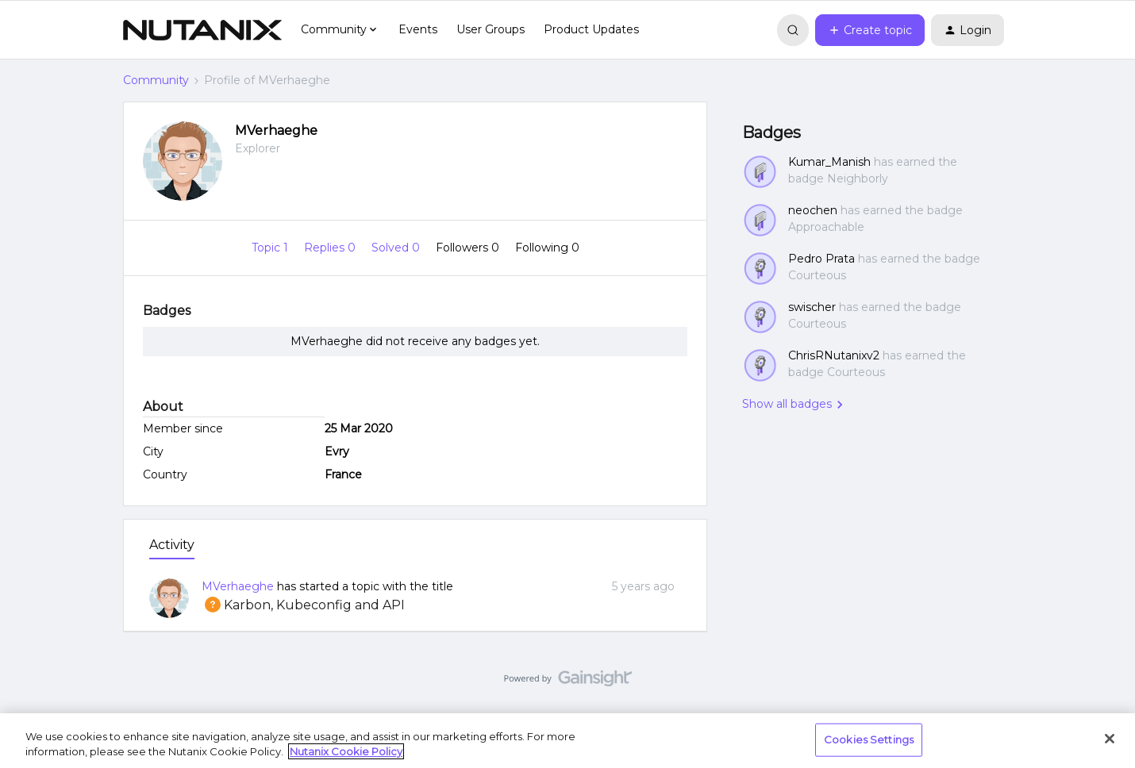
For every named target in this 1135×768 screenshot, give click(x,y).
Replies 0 (331, 247)
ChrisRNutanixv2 (833, 355)
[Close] (1109, 738)
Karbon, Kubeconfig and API (303, 604)
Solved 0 (397, 247)
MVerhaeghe (276, 130)
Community (156, 80)
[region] (567, 740)
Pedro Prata (821, 259)
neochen (812, 210)
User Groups (490, 29)
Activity (171, 544)
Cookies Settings (869, 739)
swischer (812, 307)
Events (417, 29)
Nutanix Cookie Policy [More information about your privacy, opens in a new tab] (346, 751)
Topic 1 (271, 247)
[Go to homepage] (202, 30)
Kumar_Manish (829, 162)
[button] (870, 30)
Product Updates (591, 29)
